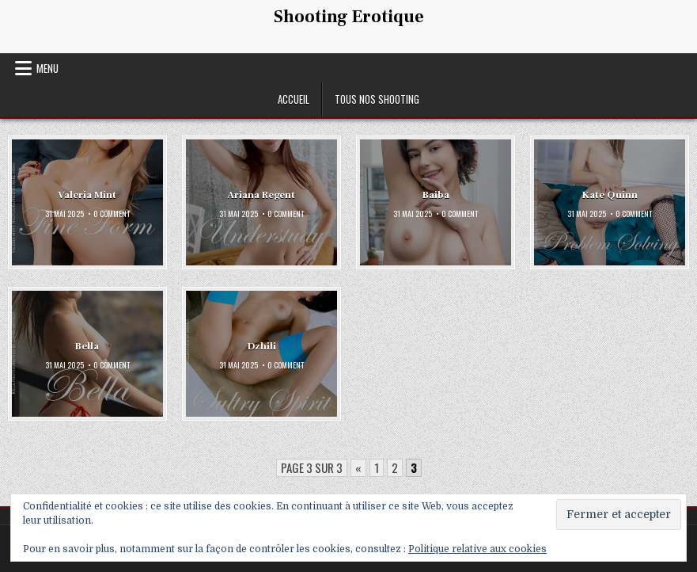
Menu (47, 68)
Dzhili (261, 346)
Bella (87, 346)
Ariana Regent (261, 194)
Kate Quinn (610, 194)
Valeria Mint (87, 194)
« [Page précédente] (358, 467)
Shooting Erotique (349, 17)
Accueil (293, 99)
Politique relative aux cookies (477, 549)
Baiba (435, 194)
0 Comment (111, 214)
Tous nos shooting (377, 99)
